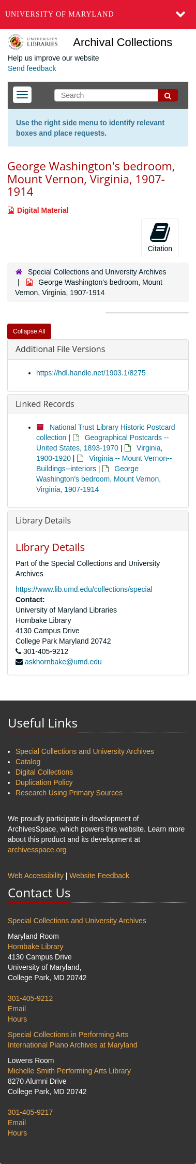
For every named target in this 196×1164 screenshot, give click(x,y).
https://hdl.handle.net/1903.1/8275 (91, 373)
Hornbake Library (35, 946)
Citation (160, 237)
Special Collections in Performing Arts (68, 1034)
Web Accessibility (36, 875)
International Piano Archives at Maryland (73, 1045)
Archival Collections (122, 42)
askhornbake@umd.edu (63, 662)
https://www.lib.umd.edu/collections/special (84, 589)
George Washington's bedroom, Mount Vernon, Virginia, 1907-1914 (98, 478)
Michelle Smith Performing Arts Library (69, 1071)
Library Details (43, 520)
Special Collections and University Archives (97, 272)
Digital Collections (44, 772)
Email (17, 1009)
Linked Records (45, 404)
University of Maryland (59, 14)
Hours (17, 1019)
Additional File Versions (60, 349)
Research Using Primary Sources (69, 793)
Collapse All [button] (29, 331)
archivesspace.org (37, 850)
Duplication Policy (44, 782)
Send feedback (32, 68)
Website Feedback (99, 875)
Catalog (28, 762)
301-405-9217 (30, 1112)
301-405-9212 (30, 998)
